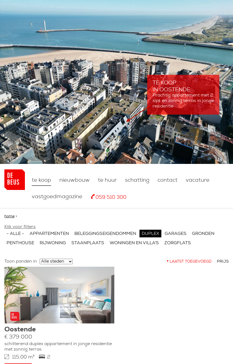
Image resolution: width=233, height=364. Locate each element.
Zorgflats (177, 243)
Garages (176, 234)
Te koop (41, 180)
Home (9, 216)
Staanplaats (87, 243)
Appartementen (49, 234)
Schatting (137, 180)
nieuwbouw (74, 180)
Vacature (197, 180)
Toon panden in (20, 261)
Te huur (107, 180)
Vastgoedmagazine (57, 197)
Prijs (223, 262)
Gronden (203, 234)
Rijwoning (53, 243)
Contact (167, 180)
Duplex (150, 234)
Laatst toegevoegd (190, 262)
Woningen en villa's (134, 243)
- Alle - (15, 234)
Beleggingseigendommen (105, 234)
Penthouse (20, 243)
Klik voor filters (20, 227)
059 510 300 (110, 197)
